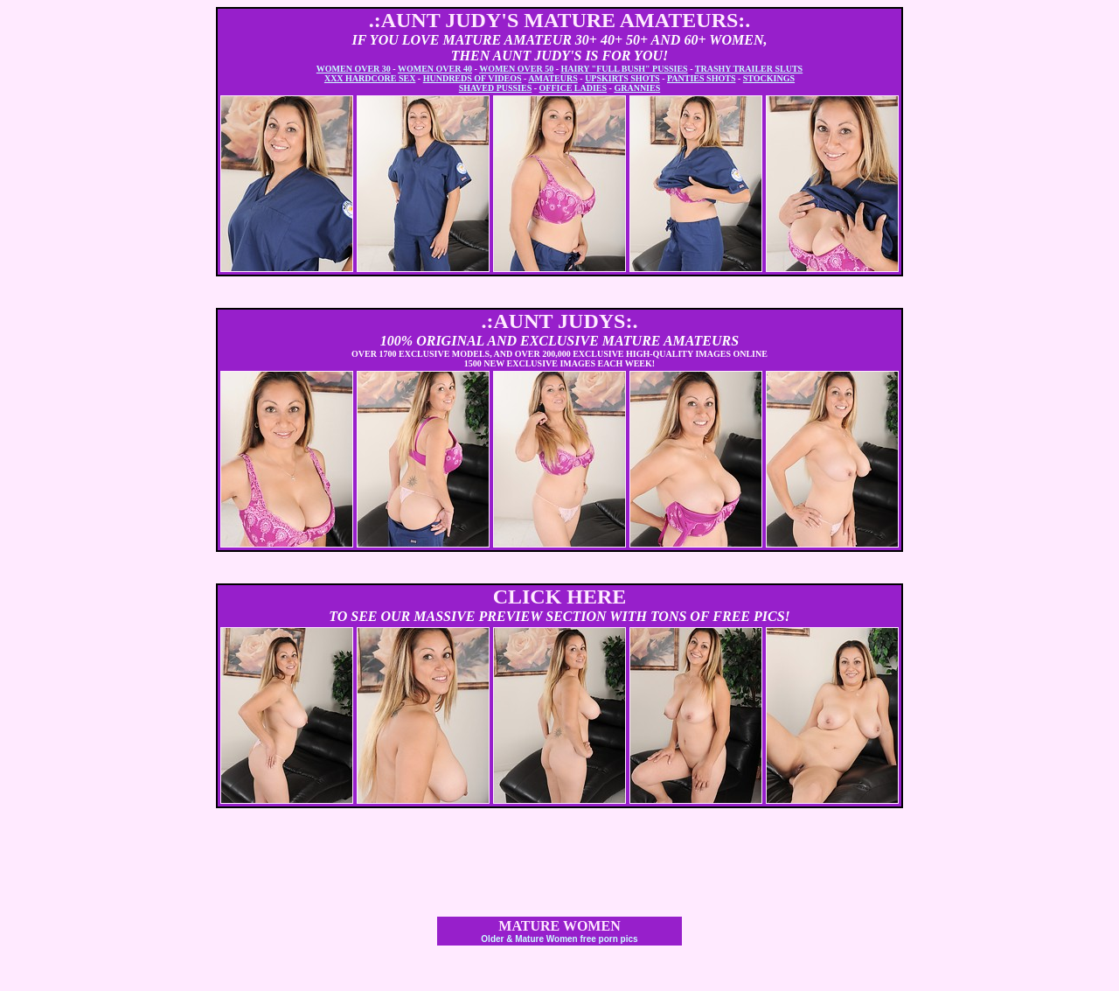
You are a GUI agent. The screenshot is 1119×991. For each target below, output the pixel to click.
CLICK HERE (560, 596)
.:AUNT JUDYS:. (560, 321)
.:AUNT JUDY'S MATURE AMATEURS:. (560, 20)
